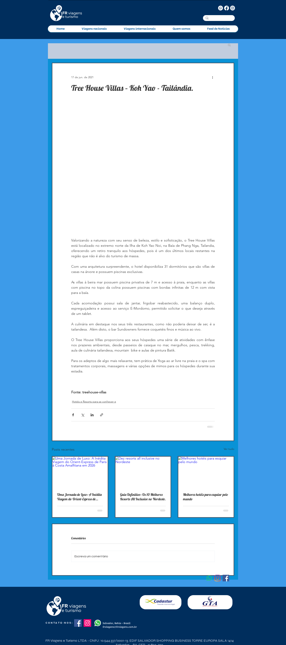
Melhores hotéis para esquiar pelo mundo (205, 496)
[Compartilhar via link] (101, 415)
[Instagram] (232, 8)
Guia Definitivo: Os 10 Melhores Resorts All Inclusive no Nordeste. (143, 496)
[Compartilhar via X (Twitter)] (82, 415)
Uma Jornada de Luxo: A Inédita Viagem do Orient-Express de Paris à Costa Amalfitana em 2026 (79, 496)
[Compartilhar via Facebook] (73, 415)
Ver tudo (229, 449)
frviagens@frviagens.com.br (120, 627)
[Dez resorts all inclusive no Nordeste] (143, 472)
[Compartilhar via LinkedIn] (92, 415)
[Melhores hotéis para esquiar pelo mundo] (206, 472)
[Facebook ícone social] (226, 578)
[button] (229, 44)
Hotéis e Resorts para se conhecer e (94, 401)
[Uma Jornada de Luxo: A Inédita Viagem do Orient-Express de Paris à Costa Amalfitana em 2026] (80, 472)
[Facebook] (226, 8)
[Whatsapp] (220, 8)
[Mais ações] (212, 77)
